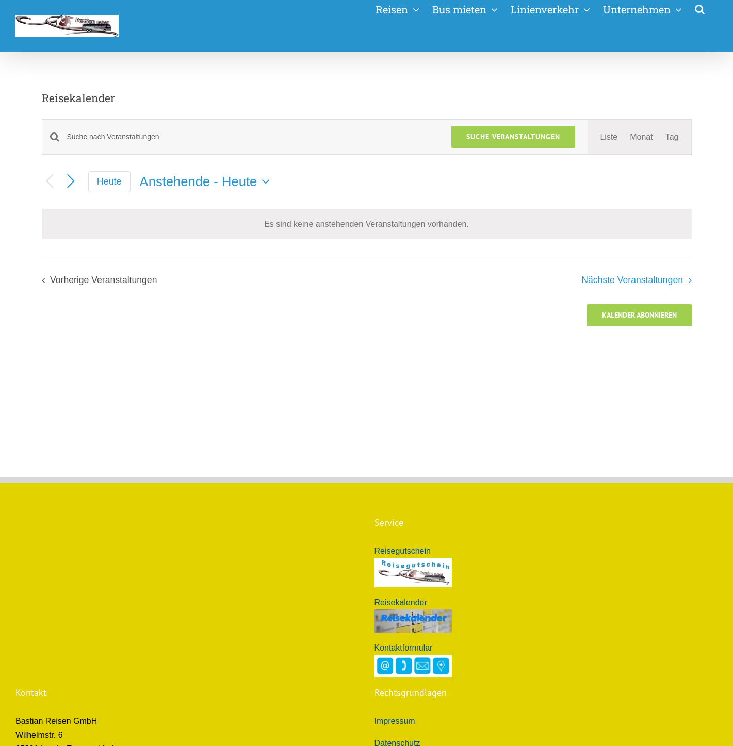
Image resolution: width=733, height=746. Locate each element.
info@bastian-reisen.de (85, 664)
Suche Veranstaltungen (513, 136)
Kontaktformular (403, 508)
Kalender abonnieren (639, 315)
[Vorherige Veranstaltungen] (50, 182)
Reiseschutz (396, 639)
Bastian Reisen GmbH (127, 732)
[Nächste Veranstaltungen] (71, 182)
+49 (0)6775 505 (76, 623)
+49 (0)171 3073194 (81, 637)
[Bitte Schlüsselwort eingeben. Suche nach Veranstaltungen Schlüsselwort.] (253, 137)
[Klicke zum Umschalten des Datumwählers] (207, 181)
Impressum (394, 581)
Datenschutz (397, 603)
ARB (383, 625)
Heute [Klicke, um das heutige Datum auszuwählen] (109, 181)
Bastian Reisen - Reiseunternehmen (120, 678)
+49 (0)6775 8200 (67, 650)
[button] (700, 8)
